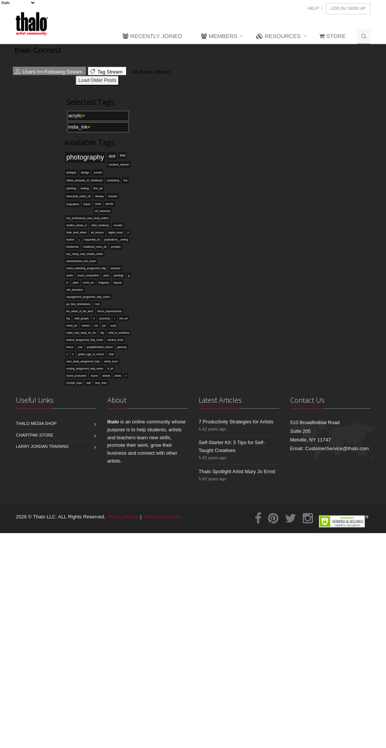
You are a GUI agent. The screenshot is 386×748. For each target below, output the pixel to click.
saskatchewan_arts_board (81, 261)
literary (99, 196)
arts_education (74, 289)
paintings (118, 275)
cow (80, 347)
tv (67, 282)
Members (219, 36)
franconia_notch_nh (78, 196)
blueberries (72, 246)
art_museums (102, 211)
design (85, 172)
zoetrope (115, 268)
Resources (278, 36)
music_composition (88, 275)
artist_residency (100, 225)
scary (113, 325)
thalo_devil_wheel (76, 232)
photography (85, 157)
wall (88, 383)
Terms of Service (162, 517)
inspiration (72, 204)
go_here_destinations (78, 304)
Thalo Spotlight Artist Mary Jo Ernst (237, 471)
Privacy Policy (123, 517)
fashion (70, 239)
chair (111, 354)
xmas (98, 203)
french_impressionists (109, 311)
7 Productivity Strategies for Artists (236, 422)
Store (332, 36)
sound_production (76, 375)
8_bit (110, 368)
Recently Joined (152, 36)
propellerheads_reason (100, 347)
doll (112, 155)
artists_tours (111, 361)
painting (71, 188)
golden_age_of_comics (91, 354)
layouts (118, 282)
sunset (97, 172)
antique (71, 172)
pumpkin (116, 246)
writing (85, 188)
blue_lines (101, 383)
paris (106, 275)
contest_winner (119, 164)
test (122, 155)
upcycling (104, 318)
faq (102, 332)
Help (313, 8)
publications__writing (116, 239)
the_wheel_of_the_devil (79, 311)
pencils (109, 203)
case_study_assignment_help (83, 361)
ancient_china (115, 340)
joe (104, 325)
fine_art (98, 188)
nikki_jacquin (81, 318)
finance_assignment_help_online (84, 340)
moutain (118, 225)
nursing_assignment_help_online (84, 368)
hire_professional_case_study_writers (87, 218)
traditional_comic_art (95, 246)
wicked (106, 375)
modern (85, 325)
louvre (94, 375)
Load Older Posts (97, 80)
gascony (122, 347)
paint (75, 282)
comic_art (88, 282)
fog (68, 318)
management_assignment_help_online (88, 297)
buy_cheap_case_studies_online (84, 254)
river (97, 304)
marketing (113, 180)
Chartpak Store (35, 435)
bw (96, 325)
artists (118, 375)
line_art (123, 318)
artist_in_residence (119, 332)
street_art (71, 325)
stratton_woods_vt (76, 225)
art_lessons (97, 232)
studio (69, 275)
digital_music (115, 232)
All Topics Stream (150, 72)
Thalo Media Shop (36, 423)
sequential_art (92, 239)
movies (112, 196)
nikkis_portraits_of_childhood (84, 180)
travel (87, 204)
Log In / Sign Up (348, 8)
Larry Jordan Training (42, 446)
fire (125, 180)
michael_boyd (74, 383)
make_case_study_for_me (81, 332)
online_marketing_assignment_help (86, 268)
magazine (103, 282)
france (70, 347)
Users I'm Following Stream (48, 72)
